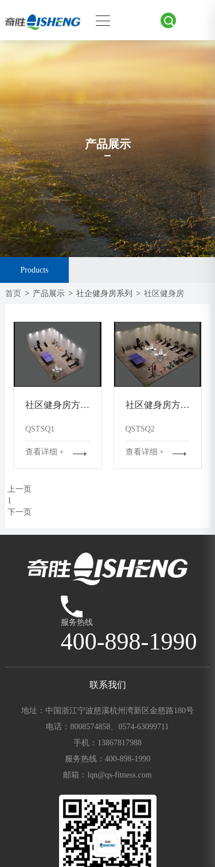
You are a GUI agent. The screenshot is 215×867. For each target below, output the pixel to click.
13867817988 (119, 742)
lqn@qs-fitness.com (119, 775)
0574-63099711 (143, 726)
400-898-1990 (127, 759)
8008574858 (90, 726)
